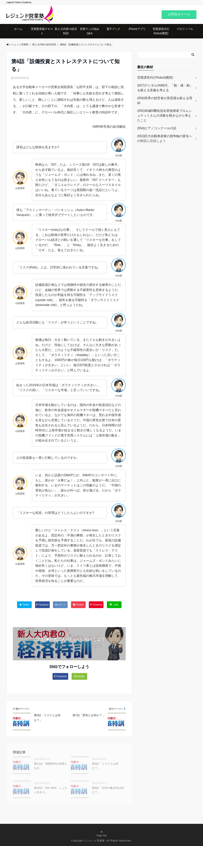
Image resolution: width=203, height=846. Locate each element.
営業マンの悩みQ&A (89, 31)
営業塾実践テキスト (42, 31)
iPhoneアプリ (137, 28)
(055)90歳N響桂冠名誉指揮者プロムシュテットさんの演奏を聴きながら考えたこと (164, 115)
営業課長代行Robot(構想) (161, 31)
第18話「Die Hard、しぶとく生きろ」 (50, 790)
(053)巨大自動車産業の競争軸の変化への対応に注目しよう (164, 138)
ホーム (18, 28)
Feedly (79, 676)
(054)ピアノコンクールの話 (156, 128)
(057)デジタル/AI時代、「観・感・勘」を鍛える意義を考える (165, 88)
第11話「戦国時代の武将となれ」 (51, 766)
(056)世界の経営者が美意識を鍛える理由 (164, 100)
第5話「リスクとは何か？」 (105, 766)
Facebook (60, 676)
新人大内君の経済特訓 (66, 31)
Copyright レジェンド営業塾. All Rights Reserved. (101, 840)
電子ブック (113, 28)
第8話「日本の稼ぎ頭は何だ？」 (108, 790)
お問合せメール (179, 14)
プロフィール (184, 28)
